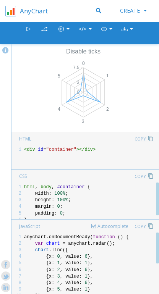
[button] (106, 33)
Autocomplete (112, 226)
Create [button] (133, 10)
